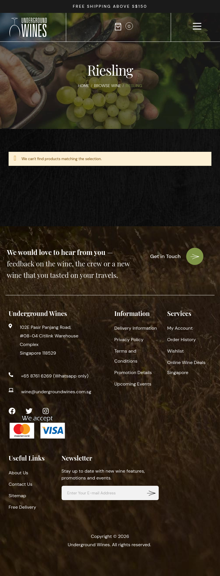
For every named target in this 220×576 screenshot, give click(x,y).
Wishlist (175, 351)
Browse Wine (107, 85)
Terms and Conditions (126, 356)
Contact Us (20, 484)
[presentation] (208, 6)
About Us (18, 473)
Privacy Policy (129, 340)
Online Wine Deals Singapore (186, 367)
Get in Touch (176, 256)
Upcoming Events (132, 384)
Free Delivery (22, 507)
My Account (180, 328)
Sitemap (17, 496)
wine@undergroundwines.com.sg (56, 392)
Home (83, 85)
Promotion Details (133, 372)
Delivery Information (135, 328)
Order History (181, 340)
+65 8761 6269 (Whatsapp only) (55, 376)
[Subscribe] (151, 493)
